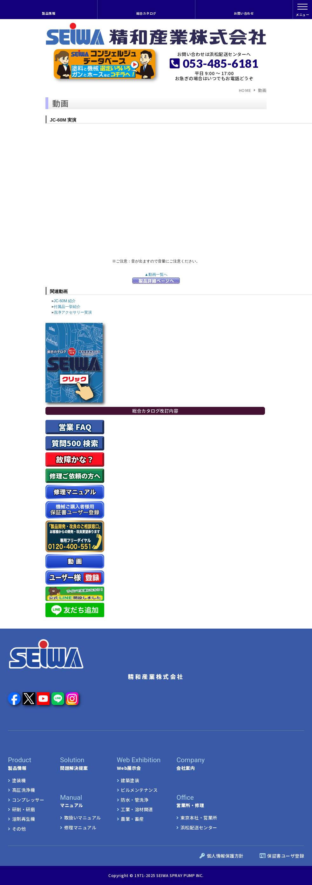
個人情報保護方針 (222, 856)
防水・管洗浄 (134, 800)
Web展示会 (139, 763)
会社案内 (198, 763)
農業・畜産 (132, 819)
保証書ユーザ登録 (282, 856)
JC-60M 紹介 (64, 301)
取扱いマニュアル (82, 817)
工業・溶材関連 (137, 809)
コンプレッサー (28, 800)
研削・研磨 (23, 809)
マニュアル (72, 801)
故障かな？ (75, 459)
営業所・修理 (190, 801)
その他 (19, 829)
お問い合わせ (244, 13)
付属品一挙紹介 (66, 306)
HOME (245, 90)
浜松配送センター (198, 827)
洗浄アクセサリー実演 (72, 312)
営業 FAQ (75, 426)
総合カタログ (146, 13)
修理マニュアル (80, 827)
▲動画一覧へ (156, 274)
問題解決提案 (80, 763)
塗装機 (19, 780)
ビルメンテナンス (139, 790)
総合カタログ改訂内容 (155, 411)
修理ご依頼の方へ (75, 475)
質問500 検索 (74, 443)
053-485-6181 (214, 63)
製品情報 (48, 13)
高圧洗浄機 (23, 790)
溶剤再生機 (23, 819)
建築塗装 (130, 780)
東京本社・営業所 (198, 817)
